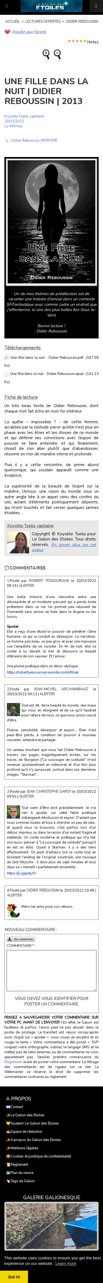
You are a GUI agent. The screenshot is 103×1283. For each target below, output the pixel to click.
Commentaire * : (21, 945)
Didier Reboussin (82, 21)
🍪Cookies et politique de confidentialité (38, 1156)
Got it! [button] (14, 1276)
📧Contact (14, 1107)
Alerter (26, 585)
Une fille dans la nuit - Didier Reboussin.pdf (46, 357)
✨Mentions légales (22, 1148)
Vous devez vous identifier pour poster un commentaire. (51, 1001)
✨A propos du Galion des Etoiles (33, 1140)
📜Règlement (17, 1164)
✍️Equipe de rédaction (24, 1131)
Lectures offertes (42, 21)
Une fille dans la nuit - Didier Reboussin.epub (47, 373)
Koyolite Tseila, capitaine (24, 116)
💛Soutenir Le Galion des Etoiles (32, 1123)
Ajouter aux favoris (29, 31)
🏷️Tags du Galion (20, 1181)
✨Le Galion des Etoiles (25, 1115)
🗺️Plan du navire (19, 1172)
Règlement (13, 1062)
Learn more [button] (65, 1263)
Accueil (12, 21)
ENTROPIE (49, 140)
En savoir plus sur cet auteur (64, 547)
